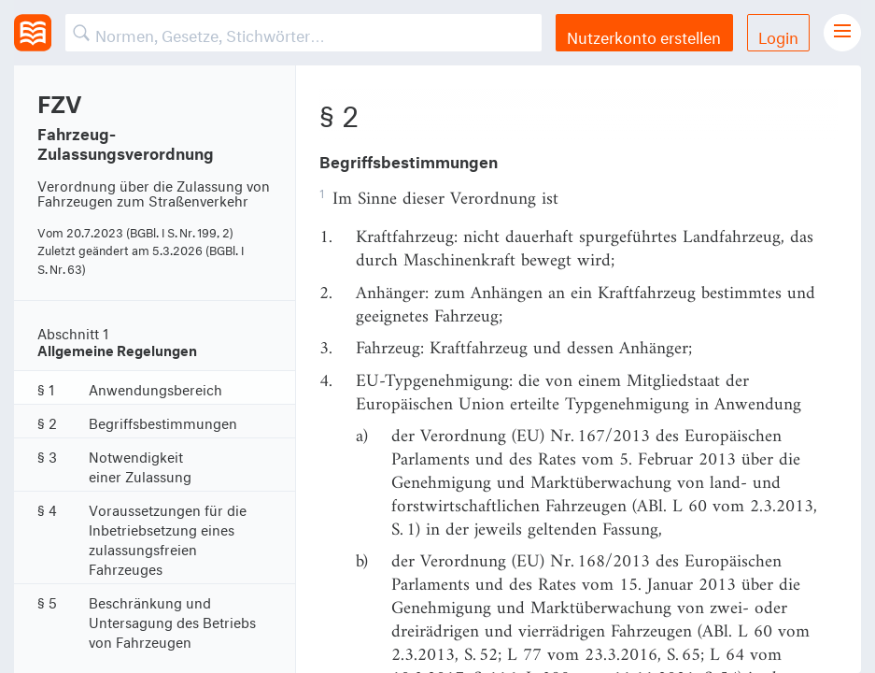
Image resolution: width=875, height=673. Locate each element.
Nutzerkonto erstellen (644, 35)
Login (778, 35)
